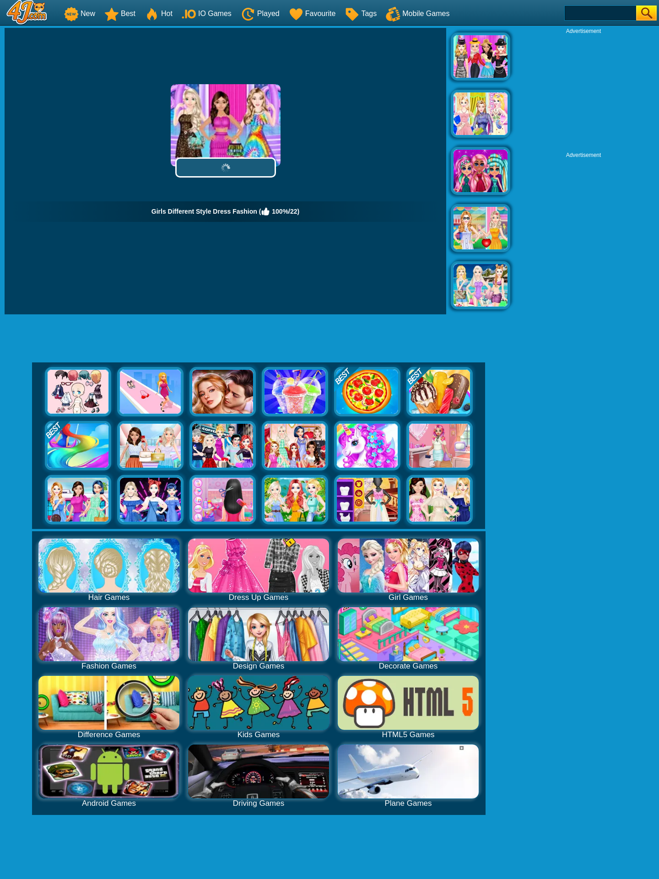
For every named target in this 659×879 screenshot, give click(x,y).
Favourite (312, 13)
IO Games (207, 13)
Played (260, 13)
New (79, 13)
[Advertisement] (583, 92)
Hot (159, 13)
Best (119, 13)
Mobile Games (417, 13)
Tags (361, 13)
